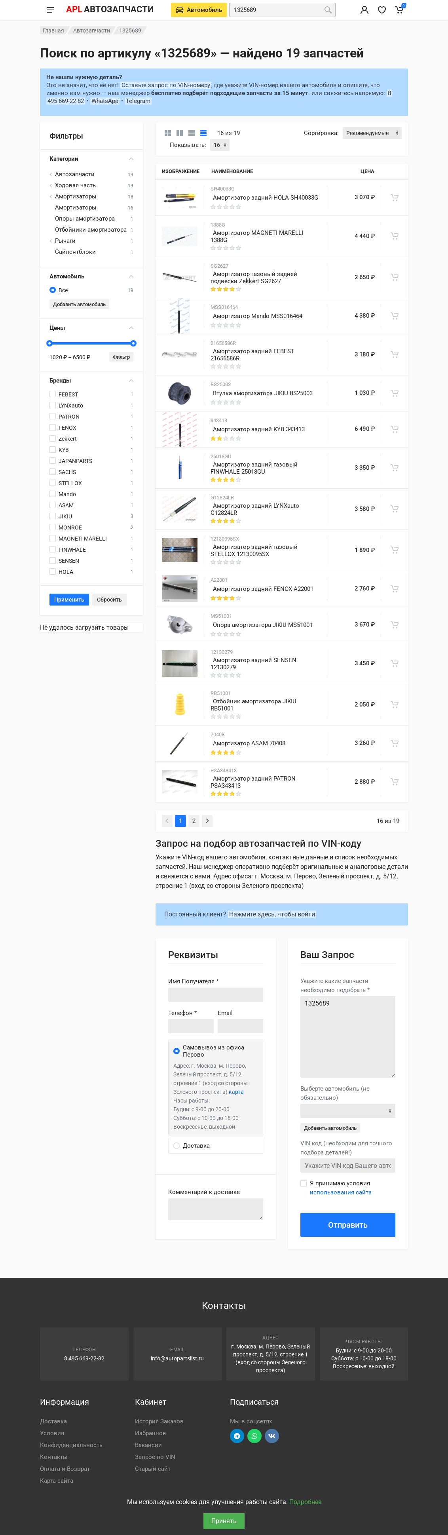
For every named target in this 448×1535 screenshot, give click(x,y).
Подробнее (305, 1502)
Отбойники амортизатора (91, 229)
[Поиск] (328, 10)
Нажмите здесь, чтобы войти (272, 914)
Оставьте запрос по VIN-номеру (165, 85)
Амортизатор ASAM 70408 (249, 743)
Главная (53, 30)
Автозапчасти (91, 30)
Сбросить (109, 599)
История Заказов (159, 1421)
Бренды (91, 380)
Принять (224, 1521)
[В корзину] (394, 197)
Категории (91, 158)
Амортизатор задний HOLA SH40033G (265, 197)
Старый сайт (153, 1468)
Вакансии (148, 1445)
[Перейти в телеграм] (237, 1436)
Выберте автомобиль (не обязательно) (335, 1093)
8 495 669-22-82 (84, 1358)
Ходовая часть (75, 185)
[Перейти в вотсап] (254, 1436)
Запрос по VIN (155, 1457)
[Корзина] (399, 10)
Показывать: (188, 145)
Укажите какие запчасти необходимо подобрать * (335, 985)
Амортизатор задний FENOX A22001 (263, 588)
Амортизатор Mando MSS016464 (257, 316)
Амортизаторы (76, 196)
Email (225, 1013)
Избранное (150, 1433)
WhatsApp (104, 101)
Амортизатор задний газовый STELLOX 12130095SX (254, 550)
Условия (52, 1433)
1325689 (347, 1037)
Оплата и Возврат (65, 1468)
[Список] (191, 133)
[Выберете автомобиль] (199, 10)
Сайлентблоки (75, 251)
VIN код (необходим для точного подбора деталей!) (346, 1148)
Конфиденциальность (71, 1445)
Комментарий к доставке (204, 1192)
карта (236, 1092)
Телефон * (182, 1013)
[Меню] (50, 10)
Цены (91, 327)
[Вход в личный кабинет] (364, 10)
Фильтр (121, 357)
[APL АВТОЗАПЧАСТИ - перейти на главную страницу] (110, 10)
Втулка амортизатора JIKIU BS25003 (263, 393)
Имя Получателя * (193, 981)
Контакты (54, 1457)
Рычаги (65, 240)
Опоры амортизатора (85, 218)
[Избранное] (382, 10)
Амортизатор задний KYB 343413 (259, 429)
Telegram (138, 101)
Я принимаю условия (341, 1188)
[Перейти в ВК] (272, 1436)
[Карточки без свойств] (168, 133)
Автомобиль (91, 276)
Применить (69, 599)
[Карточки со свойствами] (180, 133)
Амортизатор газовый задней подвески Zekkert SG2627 (254, 277)
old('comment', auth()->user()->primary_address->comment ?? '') (215, 1209)
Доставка (53, 1421)
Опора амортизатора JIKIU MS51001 (263, 624)
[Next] (207, 821)
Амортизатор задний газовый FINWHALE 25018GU (254, 468)
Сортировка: (321, 133)
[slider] (49, 343)
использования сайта (341, 1192)
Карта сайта (56, 1480)
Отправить (348, 1225)
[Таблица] (203, 133)
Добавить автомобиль (79, 304)
